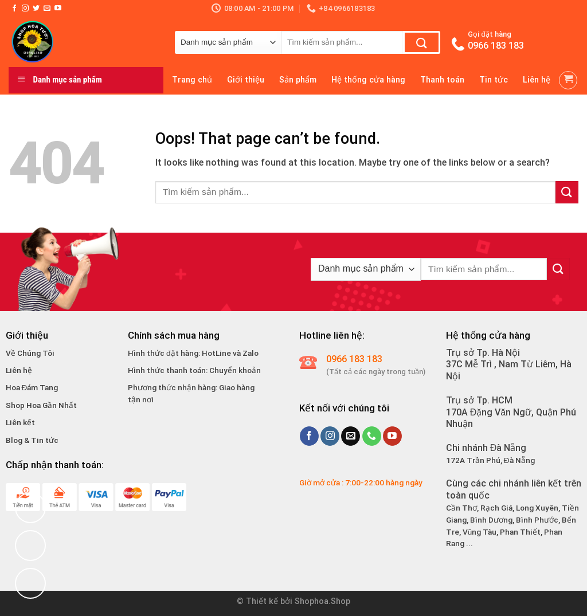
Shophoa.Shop (322, 601)
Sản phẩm (297, 80)
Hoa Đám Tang (32, 387)
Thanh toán (442, 80)
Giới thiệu (245, 80)
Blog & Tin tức (32, 440)
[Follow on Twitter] (36, 9)
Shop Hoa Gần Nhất (41, 405)
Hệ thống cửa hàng (368, 80)
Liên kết (20, 422)
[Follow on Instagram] (25, 9)
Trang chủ (192, 80)
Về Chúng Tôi (30, 353)
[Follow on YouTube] (57, 9)
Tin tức (493, 80)
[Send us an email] (47, 9)
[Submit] (421, 42)
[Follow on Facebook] (14, 9)
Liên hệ (536, 80)
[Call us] (371, 436)
